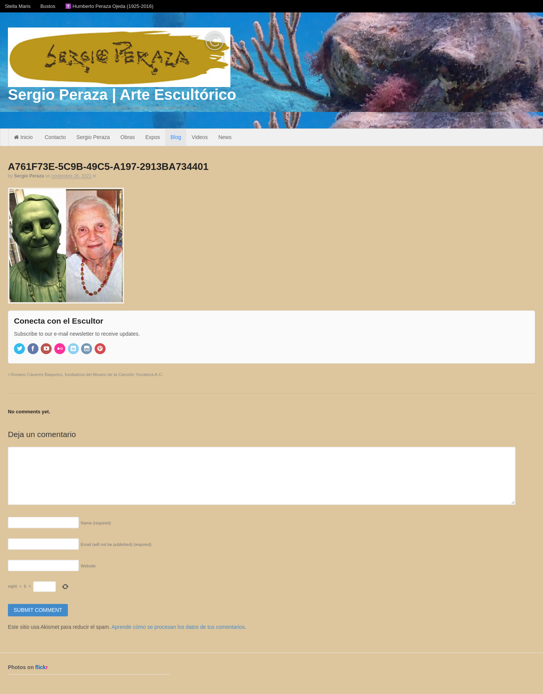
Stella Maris (18, 6)
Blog (175, 137)
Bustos (47, 6)
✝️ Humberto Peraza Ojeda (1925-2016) (109, 6)
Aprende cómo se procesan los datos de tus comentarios (178, 627)
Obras (127, 137)
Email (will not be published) (116, 544)
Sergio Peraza (93, 137)
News (225, 137)
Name (96, 523)
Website (88, 566)
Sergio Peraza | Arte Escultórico (122, 94)
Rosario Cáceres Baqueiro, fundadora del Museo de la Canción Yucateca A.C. (85, 374)
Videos (200, 137)
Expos (152, 137)
